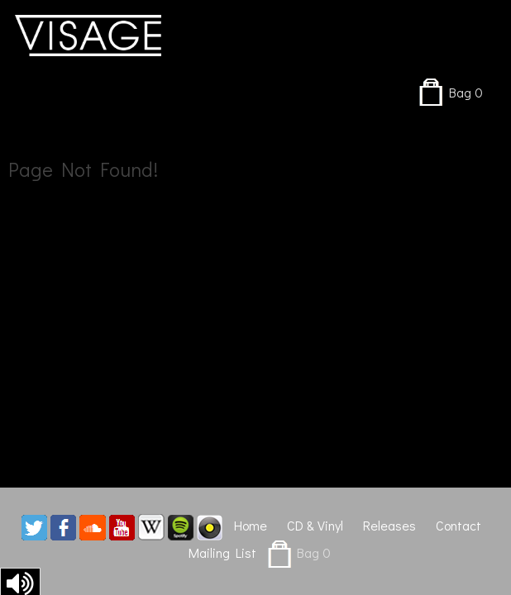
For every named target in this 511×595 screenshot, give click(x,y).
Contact (458, 525)
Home (250, 525)
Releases (389, 525)
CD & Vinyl (315, 525)
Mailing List (222, 552)
